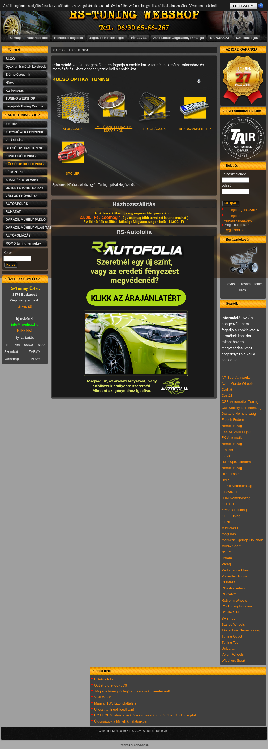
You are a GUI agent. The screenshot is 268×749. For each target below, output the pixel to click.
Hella (226, 480)
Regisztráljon (234, 230)
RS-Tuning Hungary (237, 606)
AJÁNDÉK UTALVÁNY (22, 180)
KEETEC (228, 504)
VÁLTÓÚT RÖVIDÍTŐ (21, 196)
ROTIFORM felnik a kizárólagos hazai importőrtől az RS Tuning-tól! (145, 715)
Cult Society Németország (241, 408)
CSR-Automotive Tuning (240, 402)
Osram (227, 558)
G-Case (228, 456)
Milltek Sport (231, 546)
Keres (7, 253)
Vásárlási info (37, 38)
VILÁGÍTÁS (14, 140)
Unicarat (228, 649)
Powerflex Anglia (234, 576)
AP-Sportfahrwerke (236, 378)
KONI (226, 522)
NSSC (226, 552)
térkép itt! (25, 306)
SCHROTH (230, 612)
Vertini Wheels (233, 654)
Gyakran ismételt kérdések (26, 67)
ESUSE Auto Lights (236, 432)
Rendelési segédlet (68, 38)
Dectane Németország (239, 414)
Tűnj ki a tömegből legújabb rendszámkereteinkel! (132, 691)
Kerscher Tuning (234, 510)
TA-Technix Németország (241, 630)
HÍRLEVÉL (139, 38)
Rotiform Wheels (234, 600)
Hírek (10, 82)
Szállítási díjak (247, 38)
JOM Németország (236, 498)
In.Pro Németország (237, 486)
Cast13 (227, 396)
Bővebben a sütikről (202, 6)
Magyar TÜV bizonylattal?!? (115, 703)
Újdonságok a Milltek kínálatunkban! (121, 721)
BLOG (10, 59)
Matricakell (230, 528)
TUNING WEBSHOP (20, 98)
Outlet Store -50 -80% (111, 685)
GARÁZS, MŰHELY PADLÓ (26, 220)
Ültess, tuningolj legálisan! (114, 709)
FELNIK (11, 124)
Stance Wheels (233, 624)
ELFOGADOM (243, 6)
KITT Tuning (231, 516)
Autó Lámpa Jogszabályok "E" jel (178, 38)
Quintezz (228, 582)
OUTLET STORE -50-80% (24, 188)
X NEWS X (102, 697)
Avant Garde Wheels (237, 384)
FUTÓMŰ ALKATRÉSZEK (25, 132)
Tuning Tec (230, 642)
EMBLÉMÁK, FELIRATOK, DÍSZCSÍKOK (113, 126)
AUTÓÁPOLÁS (17, 204)
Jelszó (226, 185)
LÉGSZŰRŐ (14, 172)
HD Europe (230, 474)
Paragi (227, 564)
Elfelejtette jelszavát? (240, 210)
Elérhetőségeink (18, 74)
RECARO (229, 594)
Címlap (15, 38)
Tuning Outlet (232, 636)
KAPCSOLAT (220, 38)
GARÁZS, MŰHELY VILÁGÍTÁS (27, 227)
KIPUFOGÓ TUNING (21, 156)
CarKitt (227, 389)
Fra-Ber (227, 450)
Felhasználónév (234, 174)
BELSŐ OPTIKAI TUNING (25, 148)
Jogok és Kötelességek (107, 38)
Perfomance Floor (235, 570)
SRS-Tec (228, 618)
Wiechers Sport (233, 660)
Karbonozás (15, 90)
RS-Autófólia (104, 679)
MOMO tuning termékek (23, 243)
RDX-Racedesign (235, 588)
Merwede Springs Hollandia (243, 540)
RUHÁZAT (13, 212)
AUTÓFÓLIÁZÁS (18, 235)
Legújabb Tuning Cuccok (24, 106)
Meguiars (229, 534)
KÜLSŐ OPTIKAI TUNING (25, 164)
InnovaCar (229, 492)
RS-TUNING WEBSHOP (134, 14)
